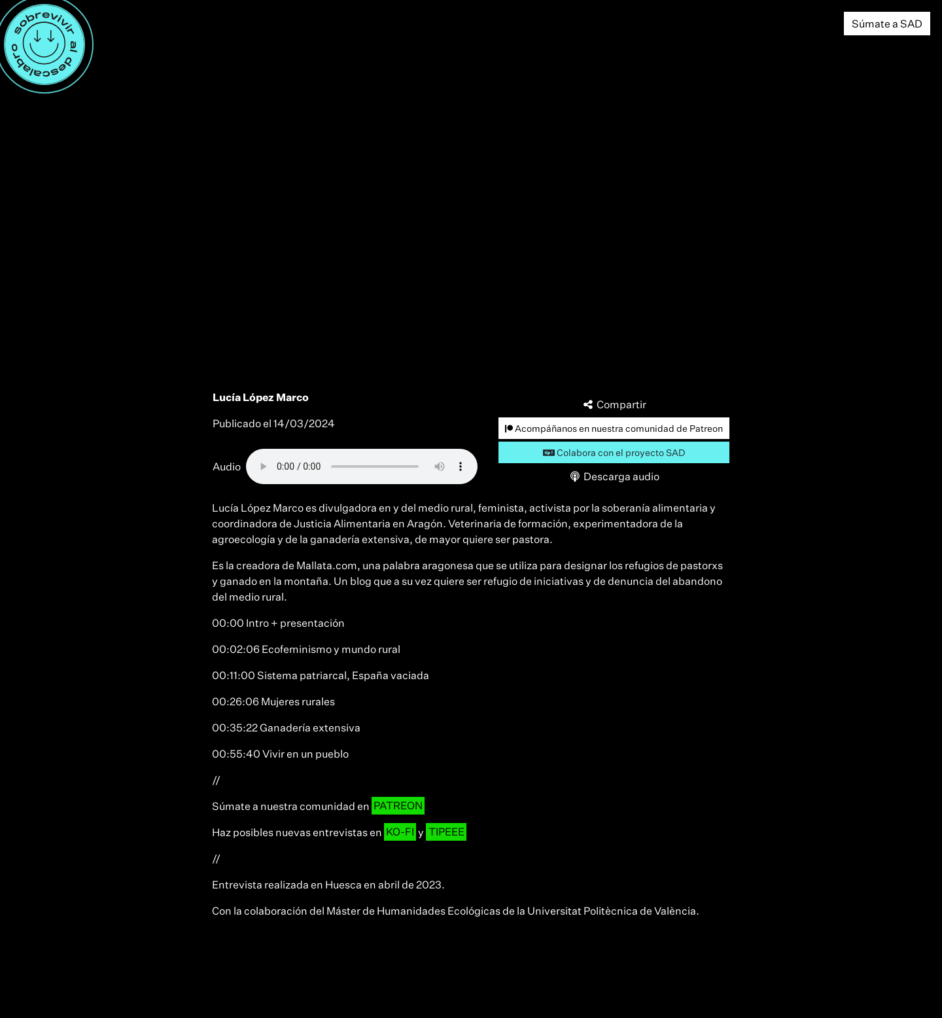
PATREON (398, 806)
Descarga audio (614, 476)
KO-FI (400, 832)
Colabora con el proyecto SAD (614, 452)
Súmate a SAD (887, 23)
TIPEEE (446, 832)
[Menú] (44, 44)
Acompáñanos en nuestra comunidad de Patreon (614, 428)
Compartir (614, 404)
